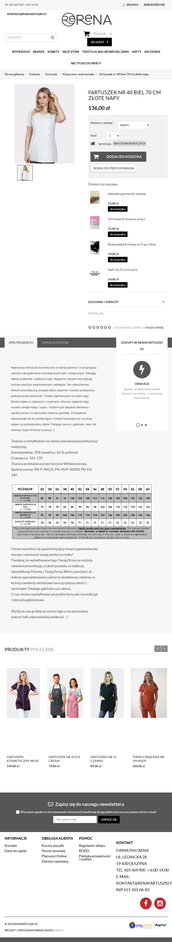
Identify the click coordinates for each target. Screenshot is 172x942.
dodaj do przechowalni (113, 168)
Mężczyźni (71, 51)
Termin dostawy (53, 851)
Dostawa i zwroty (126, 302)
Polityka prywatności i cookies (95, 857)
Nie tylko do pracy (86, 63)
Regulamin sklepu (92, 846)
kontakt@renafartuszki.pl (27, 14)
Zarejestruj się (154, 4)
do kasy (99, 42)
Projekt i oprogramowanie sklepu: (34, 930)
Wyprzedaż (21, 51)
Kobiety (54, 51)
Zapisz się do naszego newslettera (86, 804)
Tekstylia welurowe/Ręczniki (105, 51)
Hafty (136, 51)
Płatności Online (54, 856)
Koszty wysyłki (53, 846)
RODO (84, 851)
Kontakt (11, 846)
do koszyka (117, 209)
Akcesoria (152, 51)
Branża (38, 51)
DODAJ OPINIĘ (154, 327)
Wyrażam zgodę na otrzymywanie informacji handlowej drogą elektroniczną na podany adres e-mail (88, 812)
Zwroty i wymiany (55, 861)
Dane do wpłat (16, 851)
